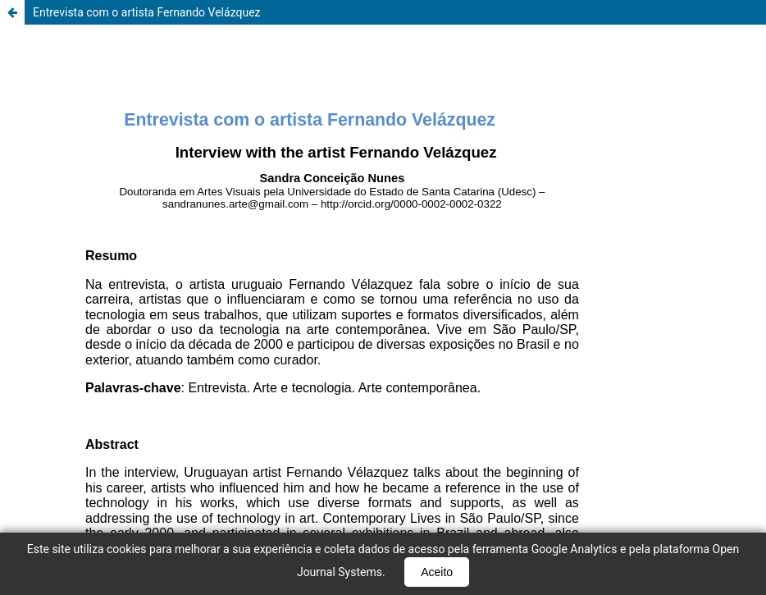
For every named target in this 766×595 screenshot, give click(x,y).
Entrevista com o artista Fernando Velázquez (147, 12)
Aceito (437, 572)
